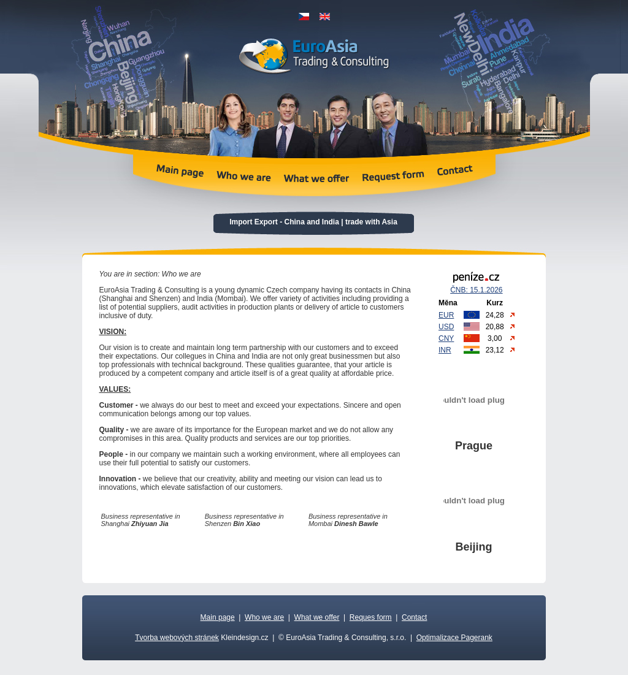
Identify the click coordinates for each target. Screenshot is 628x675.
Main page (218, 617)
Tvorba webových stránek (177, 637)
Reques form (371, 617)
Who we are (264, 617)
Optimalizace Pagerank (454, 637)
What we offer (317, 617)
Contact (414, 617)
